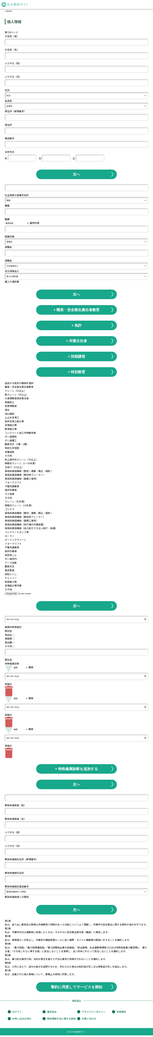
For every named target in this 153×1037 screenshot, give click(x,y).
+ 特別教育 (76, 372)
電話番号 (9, 138)
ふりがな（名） (13, 76)
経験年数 (9, 236)
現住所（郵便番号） (15, 111)
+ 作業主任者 (76, 341)
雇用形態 (34, 223)
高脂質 (9, 639)
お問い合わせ (89, 1020)
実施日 (8, 685)
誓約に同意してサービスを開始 (76, 988)
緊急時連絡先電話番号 (17, 888)
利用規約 (121, 1013)
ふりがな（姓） (13, 63)
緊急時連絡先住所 (14, 874)
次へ (76, 174)
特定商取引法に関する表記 (61, 1020)
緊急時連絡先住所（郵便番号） (21, 861)
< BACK (8, 11)
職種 (7, 205)
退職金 (8, 247)
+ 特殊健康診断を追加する (76, 770)
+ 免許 (76, 325)
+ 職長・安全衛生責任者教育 (76, 310)
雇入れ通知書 (12, 281)
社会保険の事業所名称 (17, 195)
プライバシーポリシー (94, 1013)
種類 (30, 667)
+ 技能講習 (76, 356)
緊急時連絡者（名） (15, 820)
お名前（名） (12, 49)
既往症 (8, 631)
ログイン (17, 1013)
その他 (9, 646)
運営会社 (52, 1013)
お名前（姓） (12, 36)
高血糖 (9, 642)
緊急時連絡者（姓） (15, 807)
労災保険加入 (12, 271)
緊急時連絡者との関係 (17, 898)
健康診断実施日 (13, 627)
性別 (7, 90)
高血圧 (9, 635)
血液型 (8, 101)
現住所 (8, 125)
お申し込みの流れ (21, 1020)
